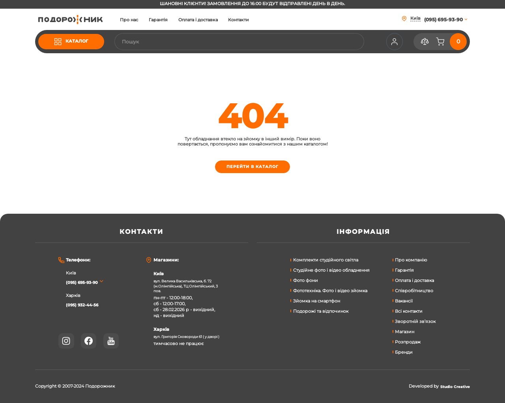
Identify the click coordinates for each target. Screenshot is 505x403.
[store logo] (77, 19)
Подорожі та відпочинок (320, 310)
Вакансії (404, 299)
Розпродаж (408, 340)
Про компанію (411, 258)
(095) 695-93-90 (85, 281)
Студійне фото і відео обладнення (331, 269)
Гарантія (171, 20)
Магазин (404, 330)
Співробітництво (414, 289)
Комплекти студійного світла (325, 258)
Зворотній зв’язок (415, 320)
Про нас (142, 20)
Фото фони (305, 279)
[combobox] (245, 41)
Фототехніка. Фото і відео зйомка (330, 289)
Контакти (251, 20)
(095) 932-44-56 (85, 303)
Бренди (404, 350)
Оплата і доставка (210, 20)
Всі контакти (409, 310)
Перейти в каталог (252, 168)
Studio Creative (452, 386)
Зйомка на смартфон (316, 299)
